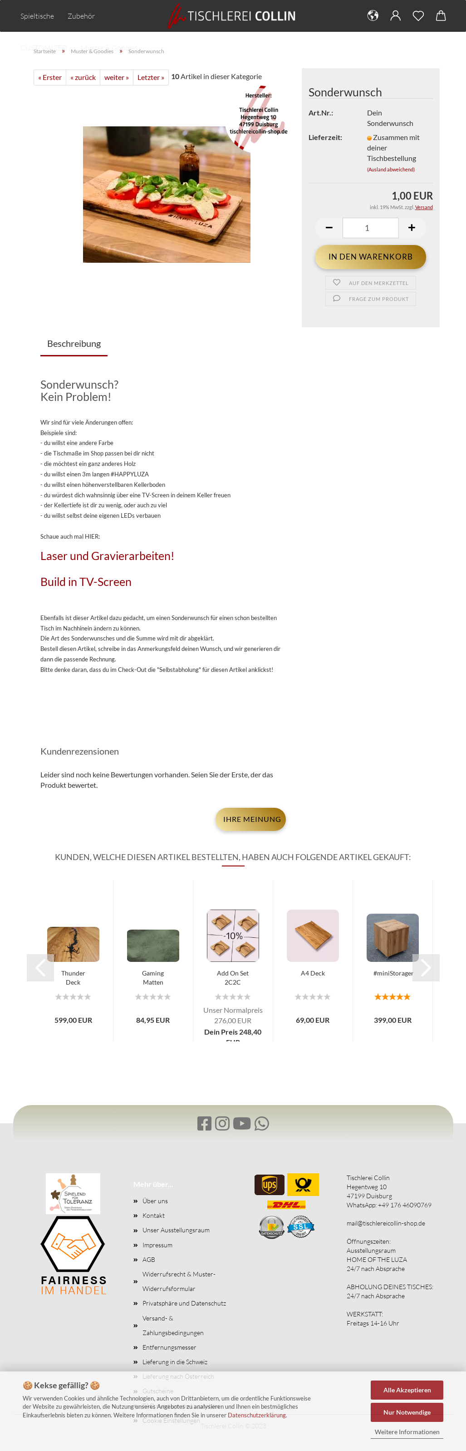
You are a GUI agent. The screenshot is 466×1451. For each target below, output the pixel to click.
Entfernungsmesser (169, 1347)
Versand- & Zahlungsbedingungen (173, 1325)
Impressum (157, 1245)
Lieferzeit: (325, 137)
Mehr (117, 15)
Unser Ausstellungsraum (176, 1230)
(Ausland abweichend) (391, 169)
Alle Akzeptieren (407, 1390)
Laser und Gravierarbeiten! (107, 555)
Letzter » (150, 77)
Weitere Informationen (407, 1432)
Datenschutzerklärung (257, 1415)
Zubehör (81, 15)
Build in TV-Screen (86, 581)
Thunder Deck (73, 977)
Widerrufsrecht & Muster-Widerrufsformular (179, 1281)
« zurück (83, 77)
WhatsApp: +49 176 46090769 (389, 1205)
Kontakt (153, 1215)
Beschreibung (74, 343)
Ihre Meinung (252, 819)
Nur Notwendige (407, 1412)
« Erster (50, 77)
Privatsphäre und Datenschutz (184, 1303)
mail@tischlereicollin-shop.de (386, 1223)
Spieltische (37, 15)
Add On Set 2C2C (233, 977)
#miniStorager (393, 973)
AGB (148, 1259)
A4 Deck (313, 973)
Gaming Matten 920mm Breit (153, 978)
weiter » (116, 77)
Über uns (155, 1201)
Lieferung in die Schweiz (174, 1362)
